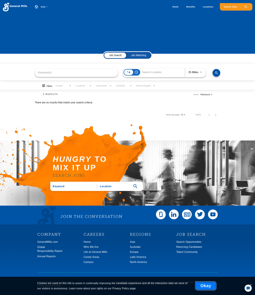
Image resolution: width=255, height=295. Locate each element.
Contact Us (118, 282)
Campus (89, 262)
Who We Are (91, 247)
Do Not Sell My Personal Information (166, 282)
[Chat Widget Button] (248, 288)
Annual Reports (46, 256)
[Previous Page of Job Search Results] (209, 115)
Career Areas (91, 257)
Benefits (190, 7)
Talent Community (187, 252)
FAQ (126, 282)
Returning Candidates (189, 247)
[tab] (115, 55)
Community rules (187, 282)
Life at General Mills (95, 252)
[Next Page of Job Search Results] (215, 115)
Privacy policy (145, 282)
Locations (208, 7)
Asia (132, 241)
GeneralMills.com (47, 241)
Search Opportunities (188, 241)
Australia (135, 247)
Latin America (138, 257)
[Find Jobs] (216, 73)
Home (175, 7)
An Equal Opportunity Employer (49, 285)
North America (138, 262)
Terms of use (134, 282)
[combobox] (76, 72)
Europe (134, 252)
